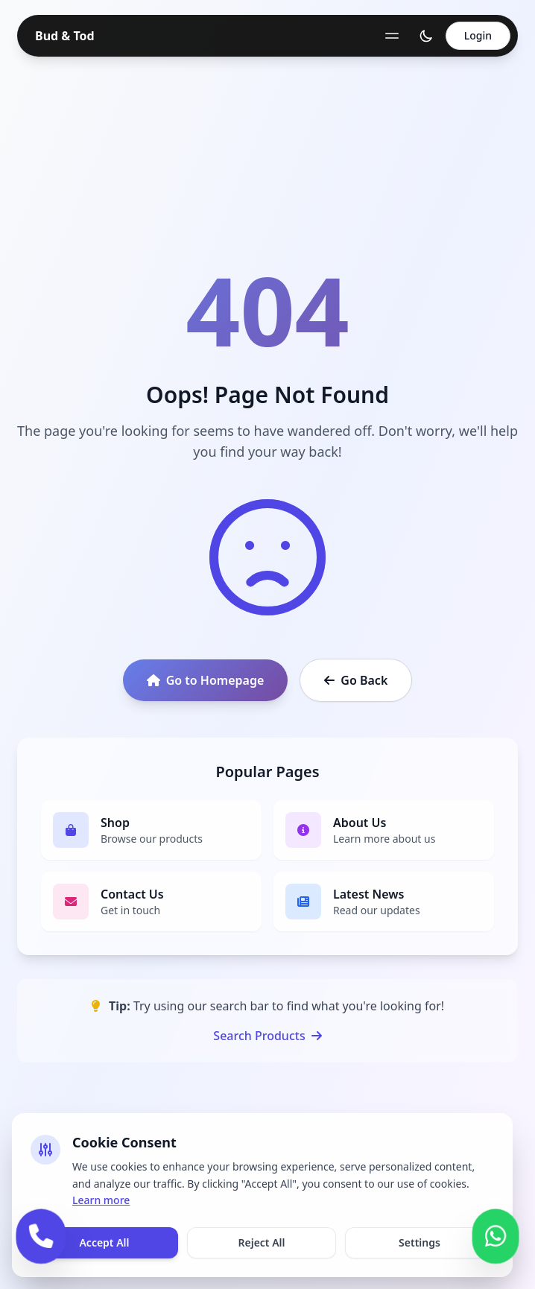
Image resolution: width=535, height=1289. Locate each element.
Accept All (104, 1242)
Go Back (355, 680)
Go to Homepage (206, 680)
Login (478, 35)
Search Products (267, 1035)
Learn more (101, 1200)
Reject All (261, 1242)
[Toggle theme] (426, 35)
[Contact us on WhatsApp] (495, 1235)
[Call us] (41, 1235)
